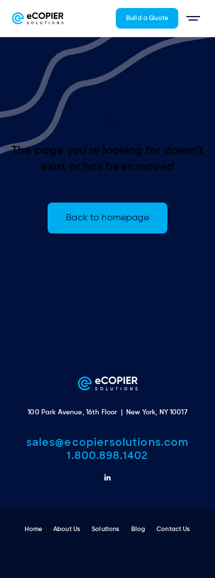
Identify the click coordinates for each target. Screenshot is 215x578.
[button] (193, 18)
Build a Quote (147, 18)
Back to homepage (107, 218)
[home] (37, 18)
